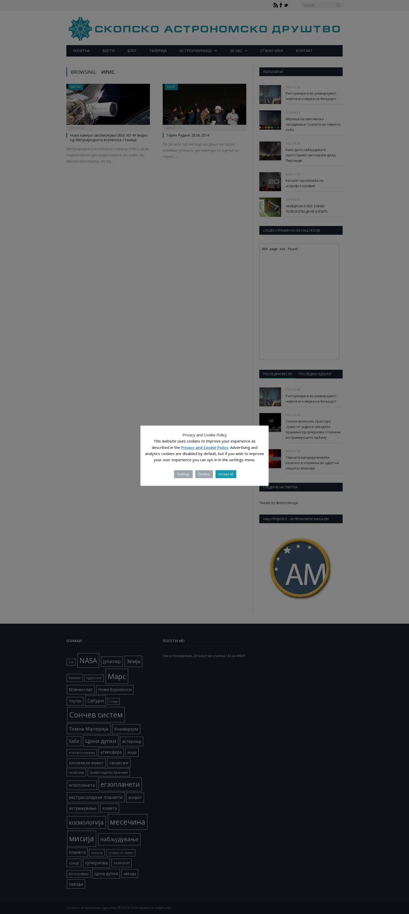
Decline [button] (204, 474)
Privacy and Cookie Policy (204, 447)
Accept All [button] (226, 474)
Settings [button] (183, 474)
